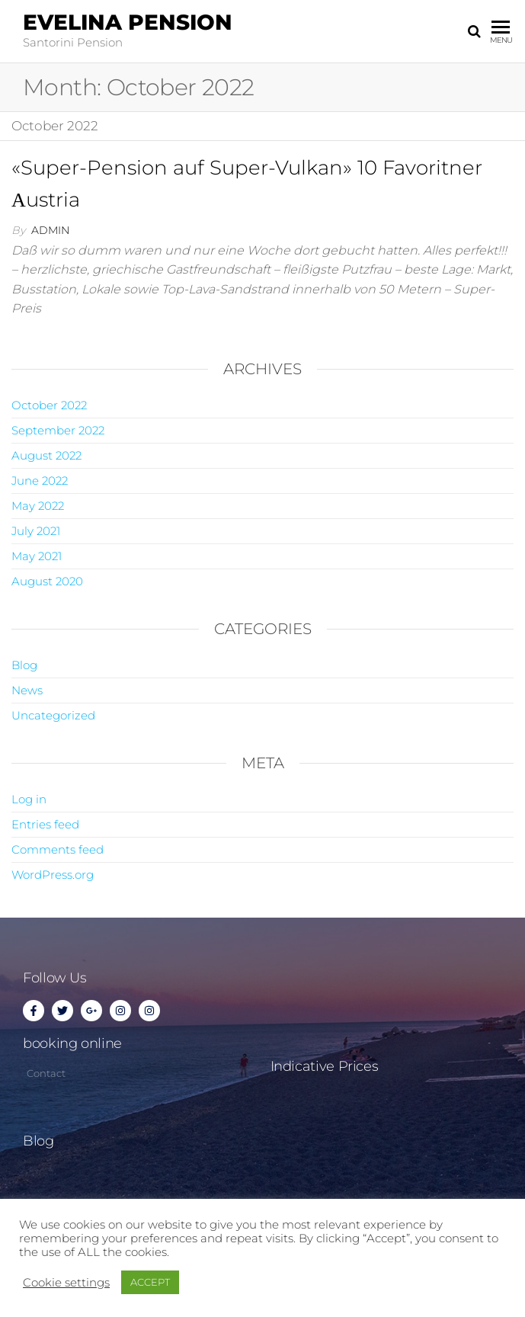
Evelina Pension (127, 22)
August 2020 (47, 581)
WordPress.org (52, 874)
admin (50, 230)
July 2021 (35, 531)
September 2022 (57, 430)
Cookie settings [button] (66, 1283)
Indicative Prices (325, 1066)
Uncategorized (53, 715)
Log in (28, 799)
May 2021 (36, 556)
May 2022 (37, 505)
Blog (24, 665)
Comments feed (57, 849)
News (27, 690)
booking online (72, 1043)
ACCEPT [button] (150, 1282)
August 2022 (46, 455)
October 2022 (49, 405)
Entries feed (45, 824)
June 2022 (39, 480)
